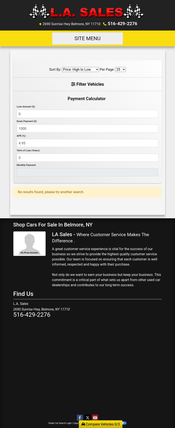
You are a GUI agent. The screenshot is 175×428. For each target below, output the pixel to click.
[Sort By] (80, 69)
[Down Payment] (87, 128)
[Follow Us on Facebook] (80, 417)
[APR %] (87, 143)
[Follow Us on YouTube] (95, 417)
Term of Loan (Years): (28, 150)
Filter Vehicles (87, 83)
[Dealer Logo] (87, 11)
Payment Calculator (86, 98)
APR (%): (21, 135)
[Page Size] (120, 69)
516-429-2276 (122, 23)
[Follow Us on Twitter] (88, 417)
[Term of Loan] (87, 157)
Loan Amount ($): (26, 106)
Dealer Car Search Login (59, 423)
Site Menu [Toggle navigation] (87, 38)
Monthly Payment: (26, 165)
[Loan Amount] (87, 114)
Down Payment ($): (27, 121)
